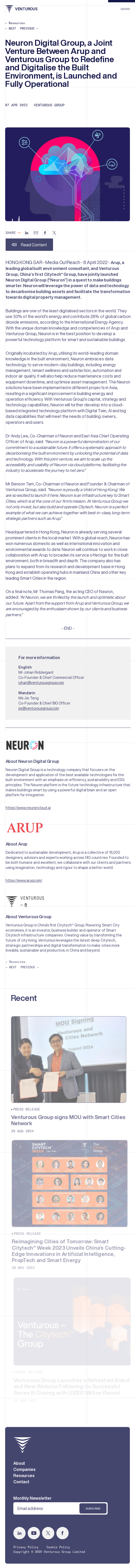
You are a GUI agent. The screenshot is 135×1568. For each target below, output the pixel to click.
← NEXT (10, 28)
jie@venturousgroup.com (39, 710)
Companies (24, 1472)
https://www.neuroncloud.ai (29, 810)
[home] (22, 1447)
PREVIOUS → (29, 28)
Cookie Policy (58, 1549)
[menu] (125, 9)
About (19, 1465)
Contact (21, 1484)
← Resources (15, 23)
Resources (24, 1478)
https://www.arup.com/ (25, 884)
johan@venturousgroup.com (42, 685)
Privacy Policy (25, 1549)
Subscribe (93, 1510)
